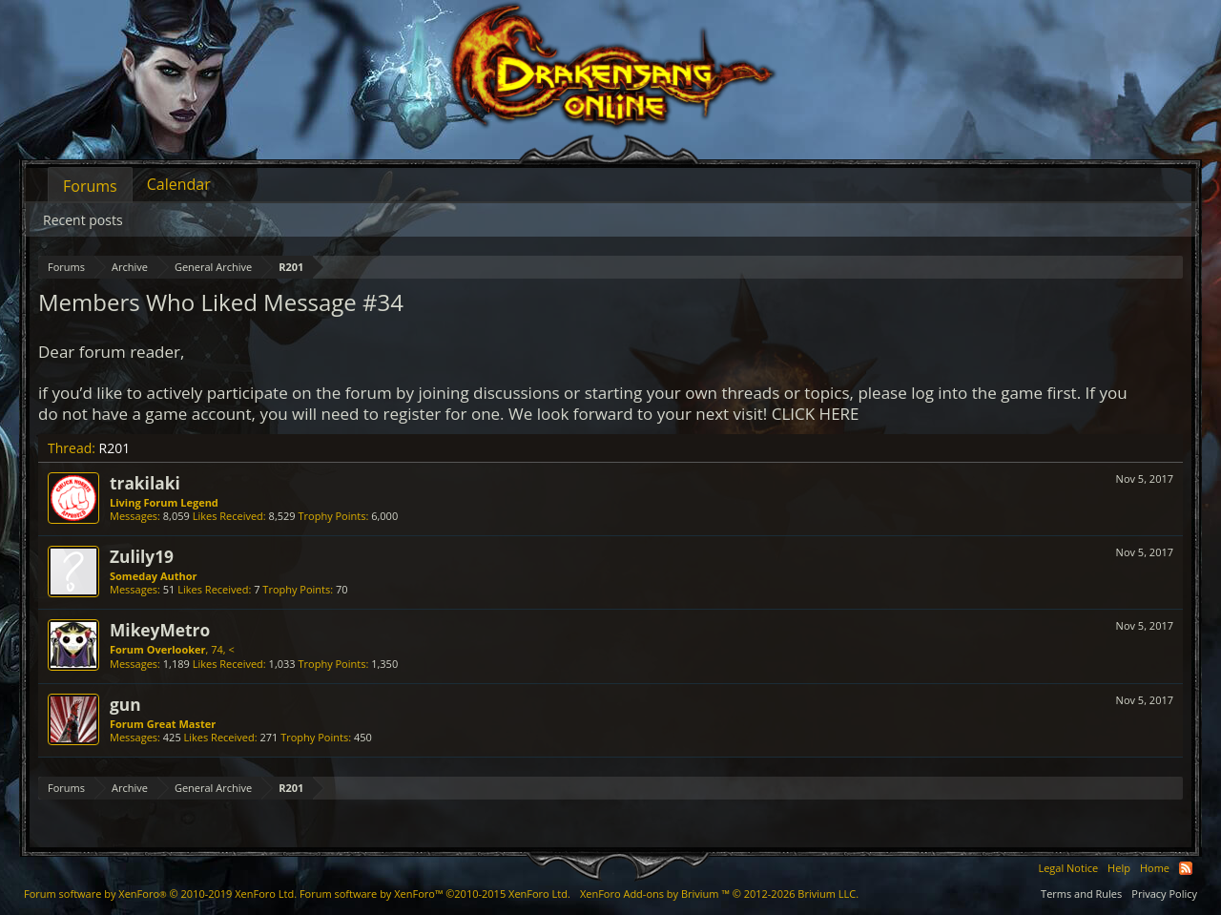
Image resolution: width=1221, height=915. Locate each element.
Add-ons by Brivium (719, 893)
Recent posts (83, 220)
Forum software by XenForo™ (435, 893)
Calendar (179, 184)
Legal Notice (1068, 868)
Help (1118, 868)
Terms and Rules (1081, 893)
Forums (90, 186)
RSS (1185, 868)
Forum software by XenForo (160, 893)
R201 (115, 448)
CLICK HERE (815, 414)
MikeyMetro (160, 629)
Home (1154, 868)
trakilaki (145, 482)
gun (125, 704)
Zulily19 (142, 556)
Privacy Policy (1164, 893)
